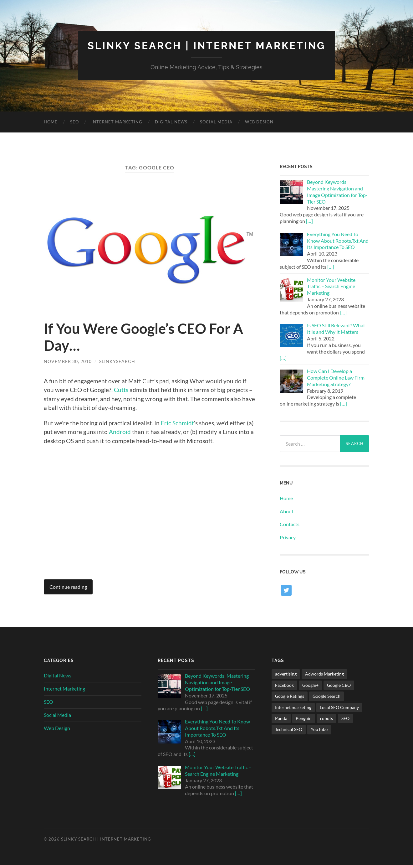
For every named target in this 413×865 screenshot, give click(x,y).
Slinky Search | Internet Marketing (206, 45)
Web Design (259, 121)
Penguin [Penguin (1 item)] (304, 718)
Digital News (171, 121)
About (286, 511)
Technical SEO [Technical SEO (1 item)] (288, 729)
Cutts (121, 389)
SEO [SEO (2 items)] (345, 718)
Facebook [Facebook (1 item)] (284, 685)
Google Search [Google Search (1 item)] (326, 696)
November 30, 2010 (68, 361)
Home (51, 121)
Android (120, 431)
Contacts (289, 524)
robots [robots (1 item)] (326, 718)
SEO (74, 121)
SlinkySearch (117, 361)
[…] (309, 221)
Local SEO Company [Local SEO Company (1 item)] (339, 707)
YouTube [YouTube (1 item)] (319, 729)
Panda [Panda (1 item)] (281, 718)
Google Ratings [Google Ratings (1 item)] (289, 696)
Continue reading (68, 587)
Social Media (216, 121)
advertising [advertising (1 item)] (286, 673)
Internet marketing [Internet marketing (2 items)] (293, 707)
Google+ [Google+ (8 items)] (310, 685)
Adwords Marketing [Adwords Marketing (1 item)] (324, 673)
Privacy (288, 537)
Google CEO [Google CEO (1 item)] (339, 685)
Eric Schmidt (177, 423)
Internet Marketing (116, 121)
